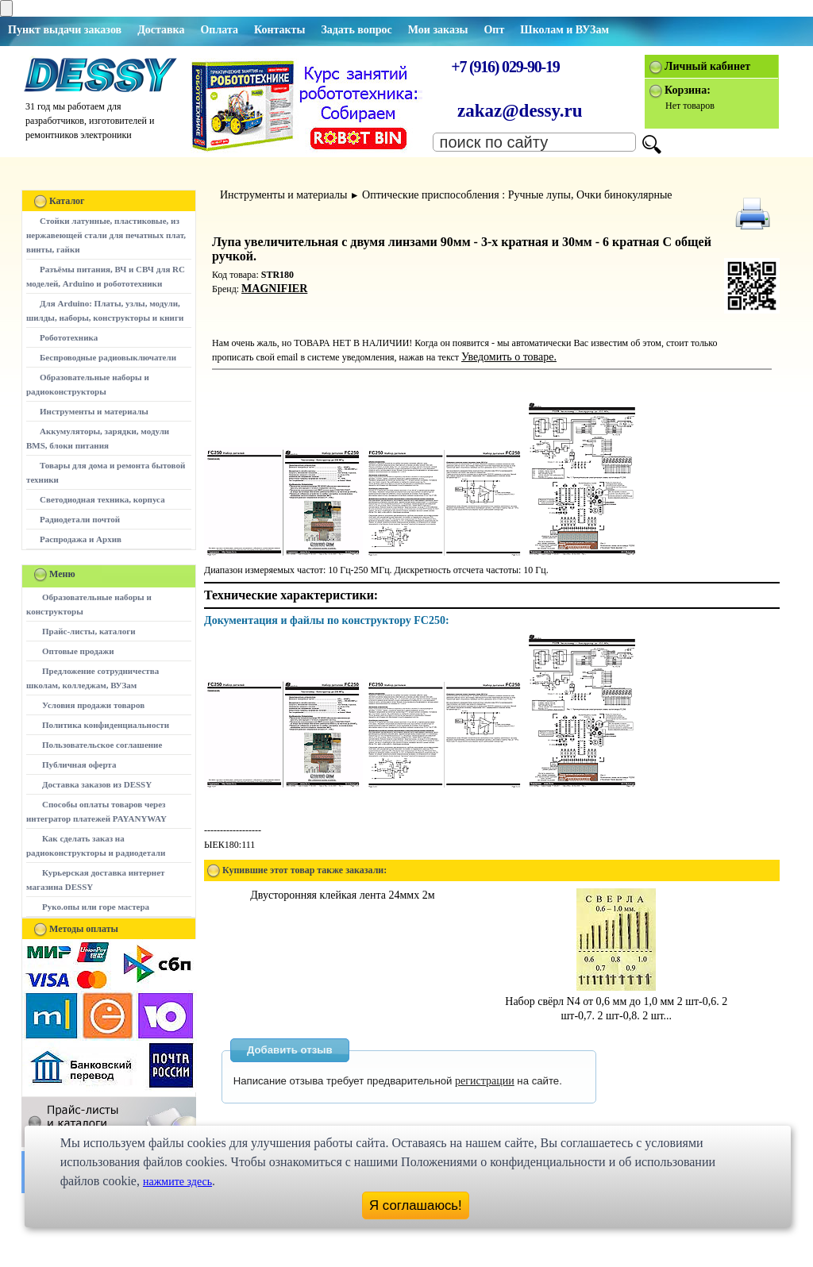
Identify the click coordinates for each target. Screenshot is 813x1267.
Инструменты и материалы (94, 411)
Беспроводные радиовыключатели (108, 357)
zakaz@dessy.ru (520, 111)
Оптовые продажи (78, 651)
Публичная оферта (79, 764)
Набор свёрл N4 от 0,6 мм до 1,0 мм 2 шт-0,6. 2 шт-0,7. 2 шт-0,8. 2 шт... (616, 1001)
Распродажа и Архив (80, 539)
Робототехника (69, 337)
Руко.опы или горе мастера (95, 906)
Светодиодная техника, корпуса (102, 499)
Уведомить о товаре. (509, 357)
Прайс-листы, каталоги (88, 631)
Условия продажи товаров (93, 705)
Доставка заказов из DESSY (97, 784)
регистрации (484, 1081)
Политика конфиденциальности (105, 725)
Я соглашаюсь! (415, 1205)
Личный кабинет (707, 66)
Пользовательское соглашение (102, 744)
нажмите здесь (177, 1182)
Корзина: (688, 90)
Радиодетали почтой (80, 519)
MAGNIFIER (274, 289)
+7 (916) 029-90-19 (505, 66)
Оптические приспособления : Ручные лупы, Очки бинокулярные (517, 195)
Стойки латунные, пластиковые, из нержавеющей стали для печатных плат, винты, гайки (106, 235)
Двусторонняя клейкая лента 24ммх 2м (342, 895)
